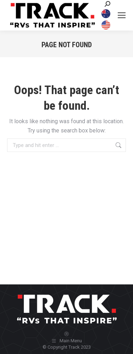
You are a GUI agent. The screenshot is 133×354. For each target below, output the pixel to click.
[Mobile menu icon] (121, 15)
